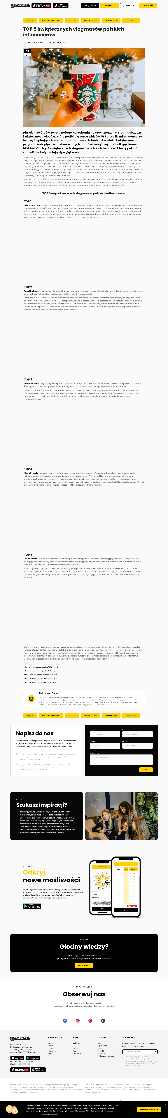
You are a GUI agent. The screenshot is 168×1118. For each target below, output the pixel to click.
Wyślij (144, 770)
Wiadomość (94, 753)
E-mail (124, 741)
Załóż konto (108, 5)
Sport (50, 1055)
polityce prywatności (62, 1114)
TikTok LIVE (77, 1055)
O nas (100, 1043)
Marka (50, 1046)
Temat (92, 741)
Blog (74, 1052)
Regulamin (102, 1055)
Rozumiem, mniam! (146, 1109)
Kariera (100, 1049)
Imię (91, 730)
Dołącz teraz (83, 965)
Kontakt (101, 1052)
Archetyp (76, 1043)
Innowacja (52, 1049)
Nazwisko (126, 730)
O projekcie (102, 1046)
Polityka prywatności (106, 1057)
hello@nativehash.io (24, 1061)
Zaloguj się (88, 5)
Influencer (52, 1052)
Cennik (75, 1049)
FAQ (74, 1046)
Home (50, 1043)
